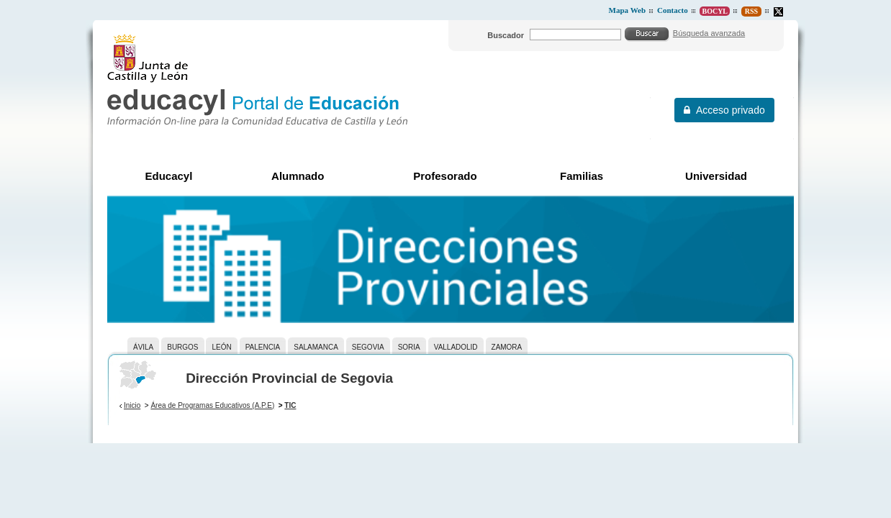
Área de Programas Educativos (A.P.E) (212, 405)
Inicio (132, 405)
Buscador (505, 35)
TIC (290, 405)
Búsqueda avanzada (709, 33)
